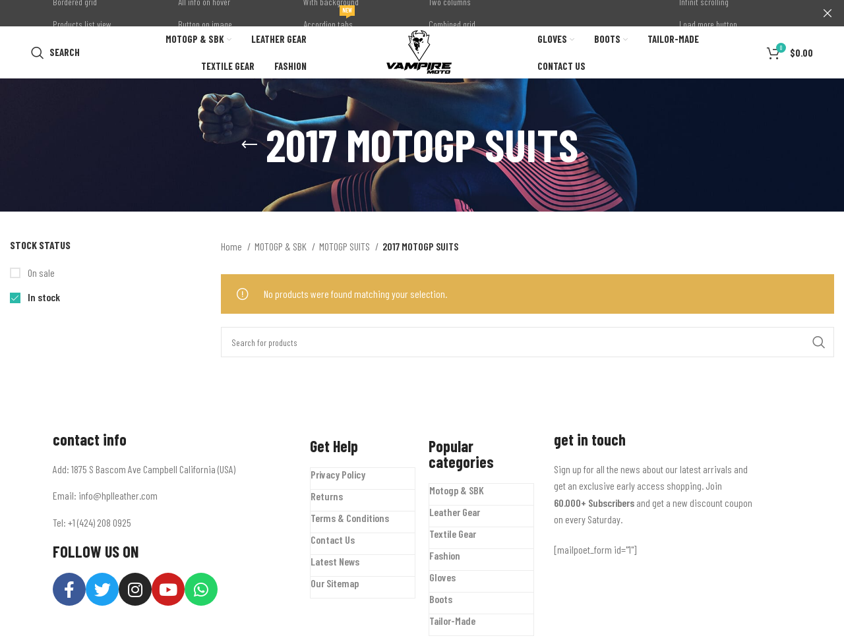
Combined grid (452, 24)
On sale (40, 276)
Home (232, 250)
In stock (43, 301)
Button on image (205, 24)
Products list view (82, 24)
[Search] (55, 54)
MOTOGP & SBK (282, 250)
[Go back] (249, 149)
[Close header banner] (827, 13)
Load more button (708, 24)
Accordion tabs (329, 21)
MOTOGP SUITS (345, 250)
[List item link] (171, 499)
